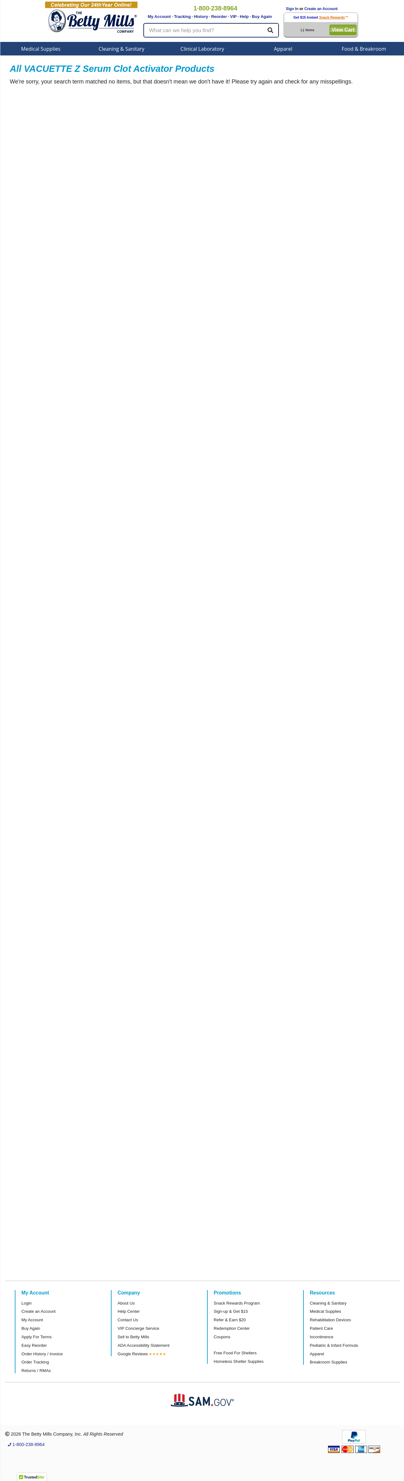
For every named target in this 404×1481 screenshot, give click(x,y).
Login (26, 1303)
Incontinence (321, 1337)
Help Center (129, 1311)
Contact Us (128, 1319)
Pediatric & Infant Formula (334, 1345)
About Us (126, 1303)
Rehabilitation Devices (330, 1319)
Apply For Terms (36, 1337)
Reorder (219, 16)
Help (244, 16)
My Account (159, 16)
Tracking (182, 16)
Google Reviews (133, 1354)
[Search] (270, 30)
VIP (233, 16)
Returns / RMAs (36, 1370)
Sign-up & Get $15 (231, 1311)
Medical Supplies (41, 48)
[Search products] (211, 30)
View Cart (343, 29)
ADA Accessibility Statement (144, 1345)
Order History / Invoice (42, 1354)
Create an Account (321, 9)
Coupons (222, 1337)
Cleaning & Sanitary (121, 48)
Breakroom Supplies (328, 1362)
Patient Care (321, 1328)
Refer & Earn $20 (230, 1319)
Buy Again (262, 16)
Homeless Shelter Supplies (238, 1361)
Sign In (292, 9)
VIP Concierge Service (138, 1328)
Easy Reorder (34, 1345)
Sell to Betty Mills (133, 1337)
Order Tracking (35, 1362)
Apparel (283, 48)
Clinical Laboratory (202, 48)
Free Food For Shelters (235, 1353)
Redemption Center (232, 1328)
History (201, 16)
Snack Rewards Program (237, 1303)
